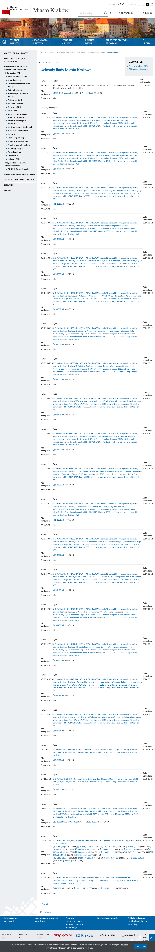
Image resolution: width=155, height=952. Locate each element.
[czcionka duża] (125, 4)
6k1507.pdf (58, 309)
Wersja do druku (130, 935)
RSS (3, 938)
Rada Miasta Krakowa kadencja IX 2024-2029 (15, 68)
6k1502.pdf (58, 485)
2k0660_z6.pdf (82, 849)
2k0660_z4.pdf (132, 847)
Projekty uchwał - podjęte (19, 145)
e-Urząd (146, 42)
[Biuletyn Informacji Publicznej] (63, 936)
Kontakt (39, 938)
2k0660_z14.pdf (84, 855)
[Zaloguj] (148, 13)
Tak (137, 946)
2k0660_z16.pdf (85, 858)
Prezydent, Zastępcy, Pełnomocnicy (15, 60)
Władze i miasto (15, 42)
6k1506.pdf (58, 344)
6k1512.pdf (58, 134)
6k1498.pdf (58, 625)
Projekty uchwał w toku (18, 141)
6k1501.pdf (58, 520)
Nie (144, 946)
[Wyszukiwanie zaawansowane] (110, 13)
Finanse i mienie (90, 42)
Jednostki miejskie (67, 42)
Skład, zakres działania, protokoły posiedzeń (18, 115)
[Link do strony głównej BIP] (38, 11)
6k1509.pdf (58, 239)
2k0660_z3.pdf (108, 847)
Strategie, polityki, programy (117, 42)
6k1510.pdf (58, 204)
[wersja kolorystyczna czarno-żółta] (147, 4)
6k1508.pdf (58, 274)
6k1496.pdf (58, 695)
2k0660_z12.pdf (133, 852)
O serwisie (23, 935)
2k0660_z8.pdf (130, 849)
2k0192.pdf (58, 888)
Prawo (7, 190)
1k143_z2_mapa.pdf (62, 93)
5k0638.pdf (58, 760)
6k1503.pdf (58, 450)
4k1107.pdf (58, 790)
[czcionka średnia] (121, 4)
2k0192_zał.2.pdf (108, 888)
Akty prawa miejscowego (139, 69)
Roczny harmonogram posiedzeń (17, 122)
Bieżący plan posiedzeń (18, 131)
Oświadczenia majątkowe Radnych (19, 85)
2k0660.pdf (68, 861)
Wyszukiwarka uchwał (49, 62)
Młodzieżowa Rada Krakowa (19, 180)
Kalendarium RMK (16, 104)
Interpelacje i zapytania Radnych (18, 95)
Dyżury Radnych (15, 90)
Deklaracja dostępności (108, 918)
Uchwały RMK (14, 159)
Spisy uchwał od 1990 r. (138, 66)
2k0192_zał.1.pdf (81, 888)
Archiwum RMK (14, 107)
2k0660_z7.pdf (106, 849)
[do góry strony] (148, 937)
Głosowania (13, 156)
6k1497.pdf (58, 660)
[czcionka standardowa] (118, 4)
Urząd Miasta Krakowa (39, 42)
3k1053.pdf (93, 822)
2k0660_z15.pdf (60, 858)
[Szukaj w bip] (106, 13)
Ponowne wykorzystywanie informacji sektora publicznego (74, 923)
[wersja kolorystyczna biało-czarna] (143, 4)
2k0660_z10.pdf (83, 852)
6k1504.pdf (58, 415)
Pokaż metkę (47, 912)
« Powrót (44, 904)
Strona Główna (49, 53)
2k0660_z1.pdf (60, 847)
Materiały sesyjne (15, 148)
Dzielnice (8, 185)
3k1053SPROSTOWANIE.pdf (66, 822)
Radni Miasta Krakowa (17, 77)
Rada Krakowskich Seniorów (19, 174)
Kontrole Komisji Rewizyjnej (20, 127)
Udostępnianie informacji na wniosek (46, 919)
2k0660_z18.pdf (136, 858)
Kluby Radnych (14, 80)
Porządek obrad (14, 152)
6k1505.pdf (58, 379)
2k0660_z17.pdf (111, 858)
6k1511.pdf (58, 169)
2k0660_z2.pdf (84, 847)
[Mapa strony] (126, 13)
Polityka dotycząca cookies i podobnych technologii (137, 921)
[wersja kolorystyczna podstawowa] (139, 4)
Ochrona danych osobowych (11, 919)
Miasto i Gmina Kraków (16, 53)
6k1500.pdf (58, 555)
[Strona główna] (5, 42)
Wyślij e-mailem (107, 935)
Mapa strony (6, 935)
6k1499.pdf (58, 590)
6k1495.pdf (58, 731)
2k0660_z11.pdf (108, 852)
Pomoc (21, 938)
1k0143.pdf (87, 93)
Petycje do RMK (15, 100)
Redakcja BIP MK (43, 935)
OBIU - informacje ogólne (19, 169)
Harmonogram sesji (16, 138)
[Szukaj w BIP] (91, 13)
